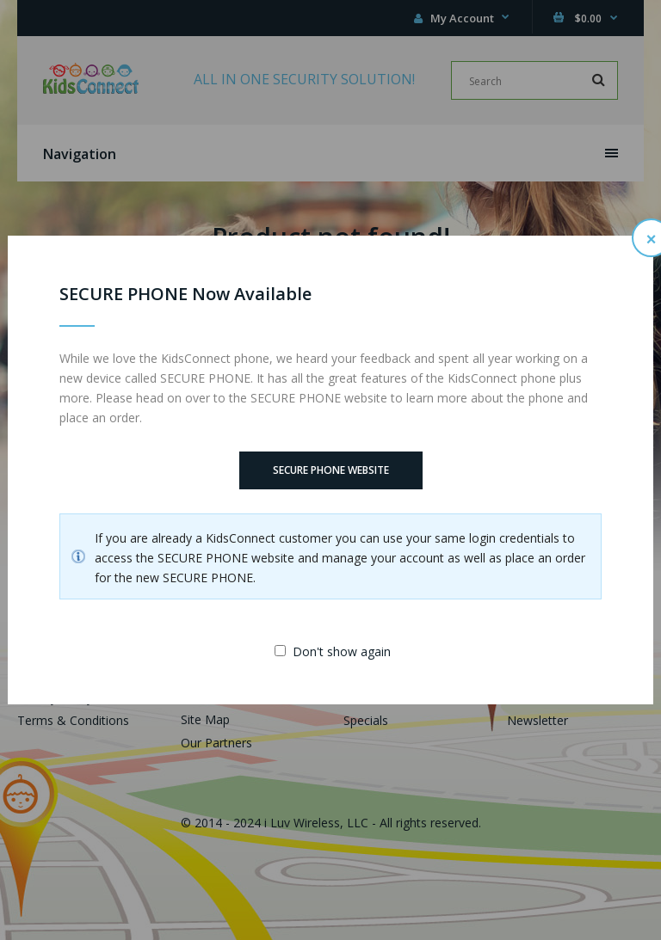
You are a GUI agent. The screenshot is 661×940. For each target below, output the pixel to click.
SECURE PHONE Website (331, 470)
